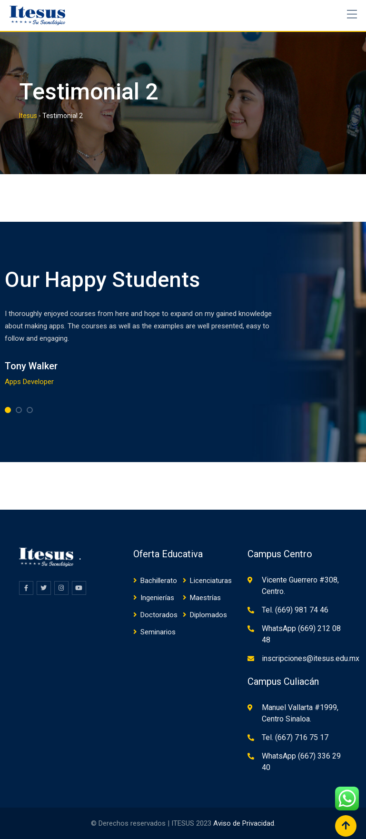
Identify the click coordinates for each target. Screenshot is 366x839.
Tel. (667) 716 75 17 (295, 737)
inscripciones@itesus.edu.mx (310, 658)
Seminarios (158, 632)
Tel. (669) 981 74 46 (295, 609)
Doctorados (159, 615)
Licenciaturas (211, 580)
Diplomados (208, 615)
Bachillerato (158, 580)
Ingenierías (157, 597)
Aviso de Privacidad (243, 823)
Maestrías (205, 597)
